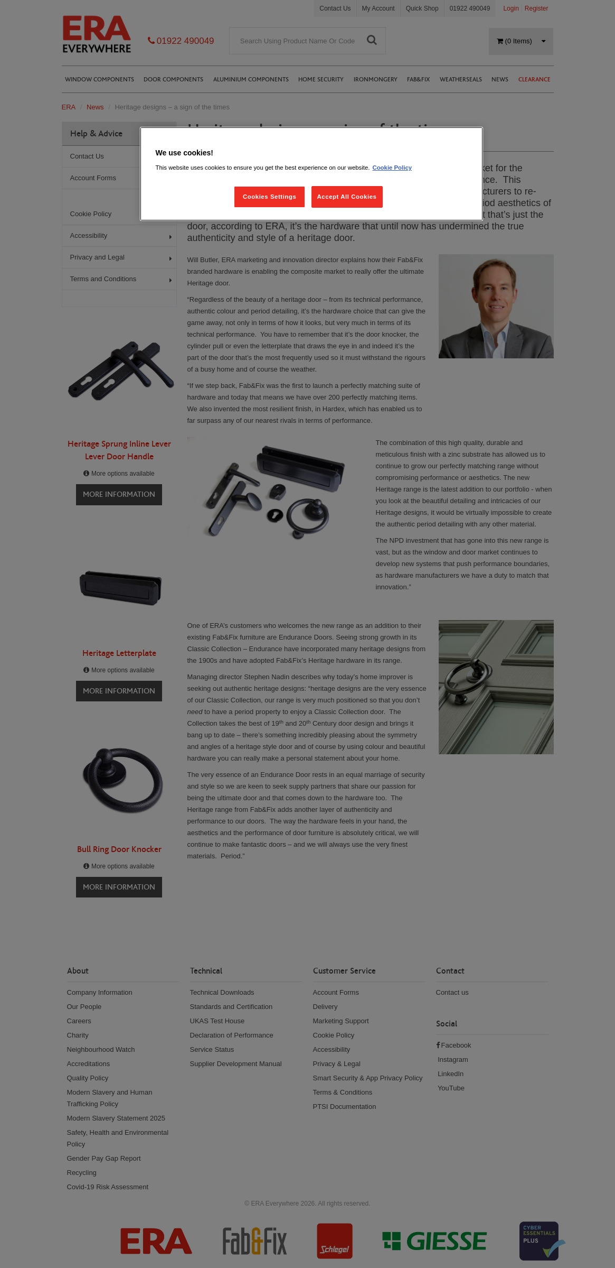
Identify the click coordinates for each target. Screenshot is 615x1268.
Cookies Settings (269, 196)
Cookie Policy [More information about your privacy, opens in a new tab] (392, 167)
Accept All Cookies (347, 196)
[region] (311, 174)
